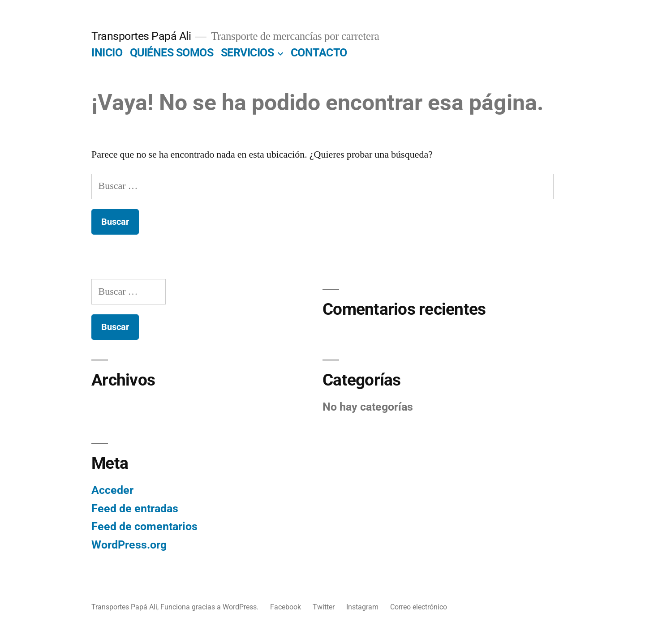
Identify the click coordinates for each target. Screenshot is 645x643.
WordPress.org (129, 544)
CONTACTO (319, 52)
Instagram (362, 607)
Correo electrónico (418, 607)
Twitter (324, 607)
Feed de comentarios (144, 526)
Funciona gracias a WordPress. (210, 607)
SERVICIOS (247, 52)
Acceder (112, 490)
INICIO (106, 52)
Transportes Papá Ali (141, 36)
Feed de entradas (134, 508)
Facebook (285, 607)
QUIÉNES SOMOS (172, 52)
